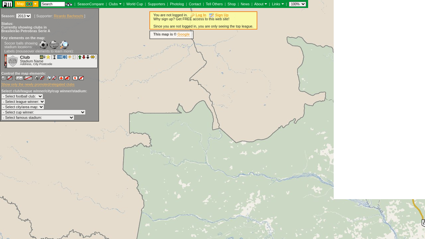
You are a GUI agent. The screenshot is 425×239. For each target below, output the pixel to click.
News (245, 4)
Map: (21, 4)
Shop (231, 4)
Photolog (177, 4)
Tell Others (214, 4)
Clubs (113, 4)
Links (276, 4)
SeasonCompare (90, 4)
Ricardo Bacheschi (68, 16)
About (259, 4)
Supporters (156, 4)
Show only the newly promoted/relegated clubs (37, 84)
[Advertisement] (379, 99)
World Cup (134, 4)
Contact (195, 4)
